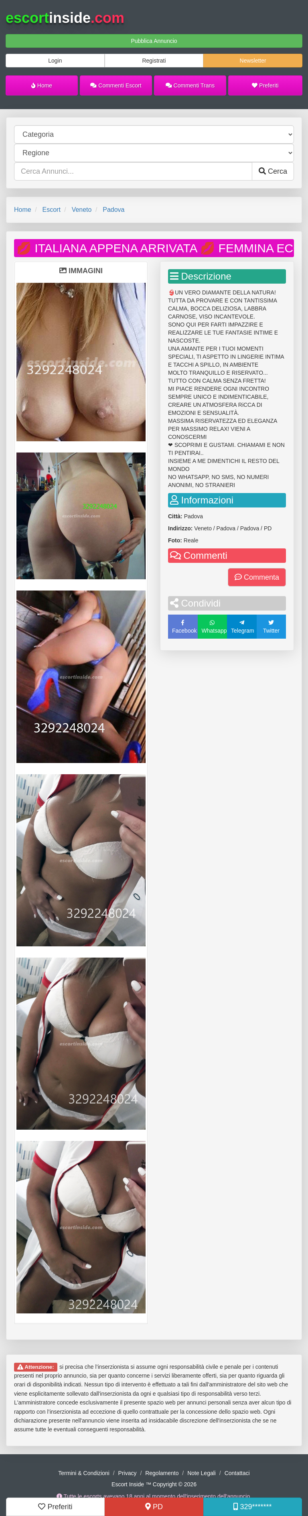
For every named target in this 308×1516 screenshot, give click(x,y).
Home (41, 85)
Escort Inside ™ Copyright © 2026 (154, 1484)
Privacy (127, 1473)
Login (55, 60)
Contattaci (237, 1473)
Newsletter (253, 60)
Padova (113, 209)
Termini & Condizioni (83, 1473)
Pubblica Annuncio (154, 41)
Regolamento (161, 1473)
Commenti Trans (190, 85)
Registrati (154, 60)
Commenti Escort (115, 85)
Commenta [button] (257, 577)
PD (154, 1507)
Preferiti (265, 85)
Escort (51, 209)
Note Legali (201, 1473)
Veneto (82, 209)
